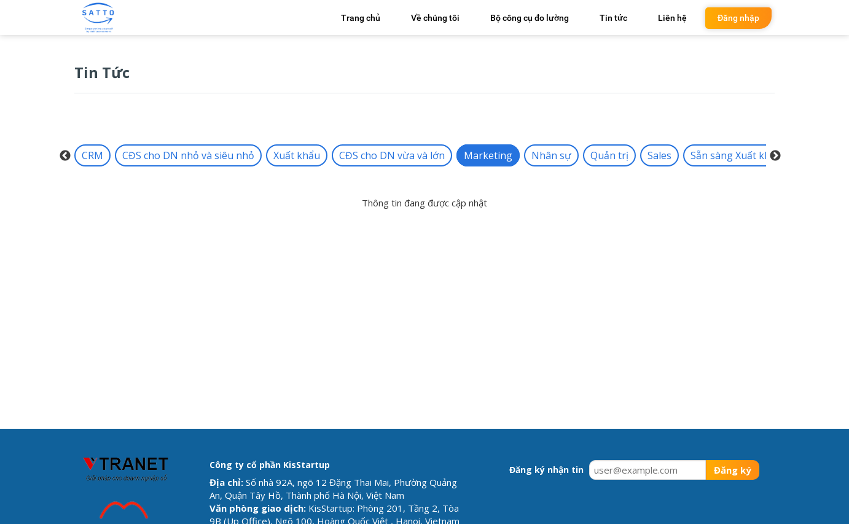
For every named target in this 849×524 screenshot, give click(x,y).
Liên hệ (672, 18)
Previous (65, 156)
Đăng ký (732, 470)
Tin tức (613, 18)
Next (775, 156)
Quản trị (609, 155)
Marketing (488, 155)
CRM (92, 155)
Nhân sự (551, 155)
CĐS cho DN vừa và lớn (392, 155)
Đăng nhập (738, 18)
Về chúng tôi (435, 18)
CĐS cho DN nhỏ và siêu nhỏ (188, 155)
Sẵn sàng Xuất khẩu (736, 155)
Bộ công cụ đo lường (529, 18)
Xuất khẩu (296, 155)
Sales (659, 155)
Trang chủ (360, 18)
